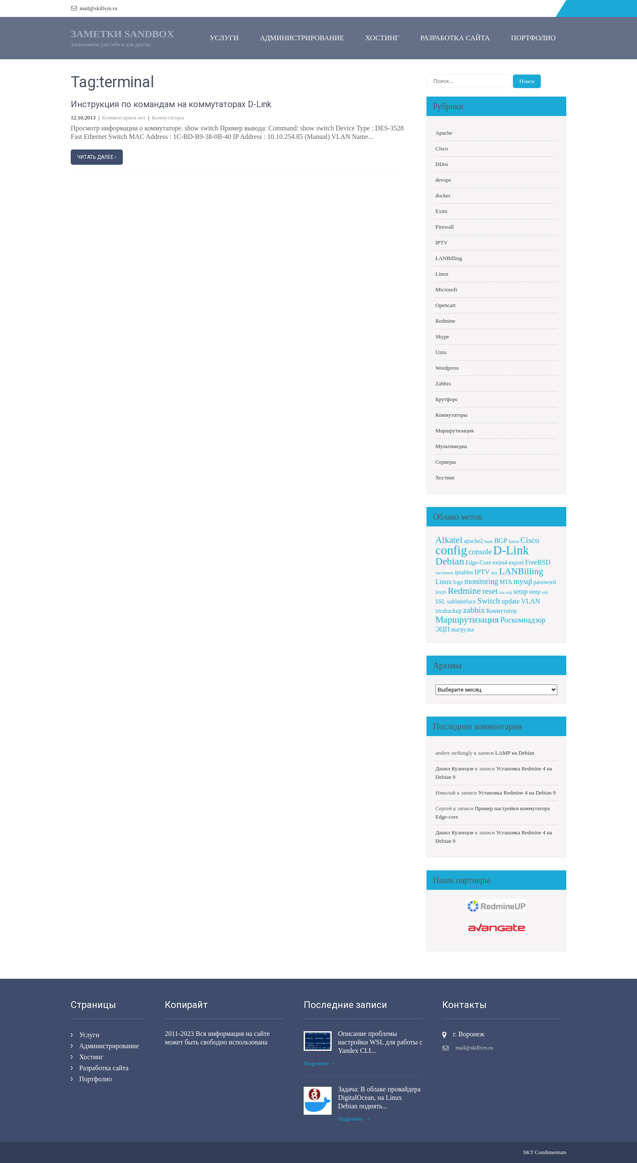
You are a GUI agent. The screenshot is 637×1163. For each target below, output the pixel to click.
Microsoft (446, 289)
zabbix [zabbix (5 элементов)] (474, 610)
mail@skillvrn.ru (98, 8)
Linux (442, 274)
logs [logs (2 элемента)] (458, 582)
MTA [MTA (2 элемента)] (505, 582)
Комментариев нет (123, 117)
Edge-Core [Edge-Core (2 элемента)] (478, 562)
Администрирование (302, 38)
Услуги (224, 38)
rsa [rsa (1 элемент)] (501, 592)
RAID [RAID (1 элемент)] (440, 592)
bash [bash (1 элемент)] (489, 541)
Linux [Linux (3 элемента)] (443, 581)
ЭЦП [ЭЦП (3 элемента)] (442, 629)
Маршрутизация (454, 430)
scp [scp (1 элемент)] (509, 592)
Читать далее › (96, 157)
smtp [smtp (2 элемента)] (534, 592)
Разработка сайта (455, 38)
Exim (441, 211)
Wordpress (447, 368)
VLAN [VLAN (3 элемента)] (530, 601)
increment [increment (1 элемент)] (444, 572)
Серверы (445, 462)
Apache (443, 133)
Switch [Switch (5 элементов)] (488, 600)
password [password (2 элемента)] (545, 582)
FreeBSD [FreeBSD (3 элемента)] (538, 562)
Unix (440, 352)
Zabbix (443, 383)
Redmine (445, 321)
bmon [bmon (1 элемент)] (514, 541)
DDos (441, 164)
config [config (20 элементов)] (451, 550)
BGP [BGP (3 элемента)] (500, 540)
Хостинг (382, 38)
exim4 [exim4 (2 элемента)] (500, 562)
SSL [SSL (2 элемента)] (440, 601)
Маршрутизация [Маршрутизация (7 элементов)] (467, 620)
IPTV (441, 242)
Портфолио (533, 38)
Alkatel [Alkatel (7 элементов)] (449, 540)
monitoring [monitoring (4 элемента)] (481, 581)
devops (443, 180)
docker (442, 195)
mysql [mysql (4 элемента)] (523, 581)
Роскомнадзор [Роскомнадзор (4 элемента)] (523, 620)
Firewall (444, 227)
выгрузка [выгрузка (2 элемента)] (462, 629)
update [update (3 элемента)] (510, 601)
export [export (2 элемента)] (516, 562)
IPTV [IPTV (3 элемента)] (482, 572)
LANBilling (448, 258)
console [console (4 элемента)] (480, 552)
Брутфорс (446, 399)
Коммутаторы (168, 117)
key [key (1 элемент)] (494, 572)
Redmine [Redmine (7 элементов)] (464, 591)
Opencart (445, 305)
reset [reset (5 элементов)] (490, 591)
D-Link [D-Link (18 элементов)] (511, 550)
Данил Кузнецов (454, 768)
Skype (442, 336)
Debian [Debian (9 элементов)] (449, 561)
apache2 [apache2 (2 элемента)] (473, 541)
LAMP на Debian (514, 753)
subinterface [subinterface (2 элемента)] (461, 601)
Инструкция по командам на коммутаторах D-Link (171, 104)
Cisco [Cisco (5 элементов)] (530, 540)
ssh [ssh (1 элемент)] (545, 592)
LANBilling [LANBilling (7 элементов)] (521, 571)
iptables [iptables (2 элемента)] (464, 572)
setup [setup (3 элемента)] (520, 591)
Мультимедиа (451, 446)
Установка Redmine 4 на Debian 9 (517, 792)
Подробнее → (320, 1063)
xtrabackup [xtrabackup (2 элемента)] (448, 611)
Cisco (441, 148)
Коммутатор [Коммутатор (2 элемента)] (501, 611)
